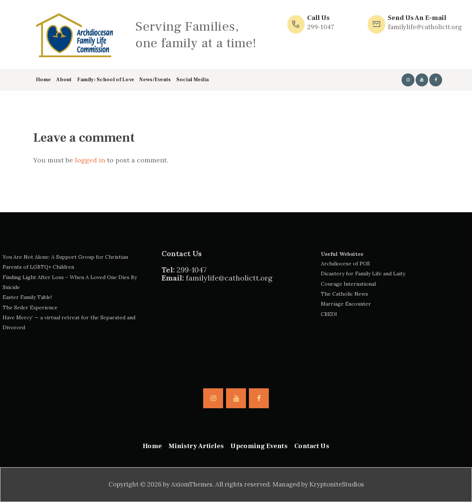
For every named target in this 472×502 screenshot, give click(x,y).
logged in (90, 160)
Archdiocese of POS (345, 263)
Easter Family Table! (27, 297)
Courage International (348, 284)
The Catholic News (344, 293)
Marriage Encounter (346, 303)
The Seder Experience (30, 307)
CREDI (329, 314)
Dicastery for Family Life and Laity (363, 273)
